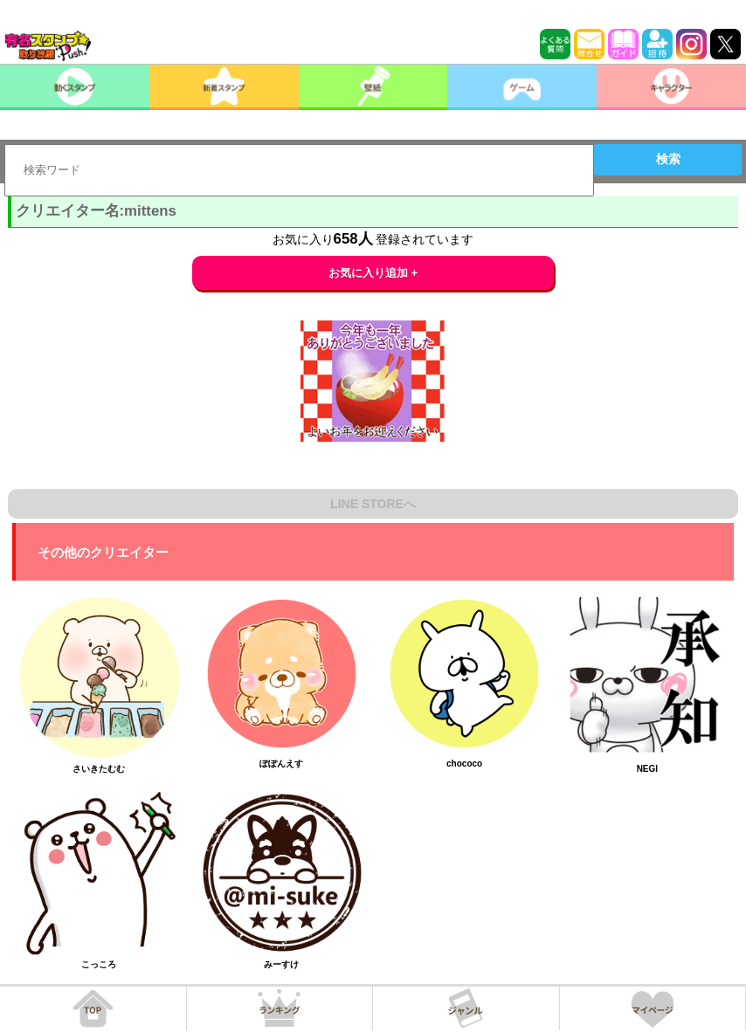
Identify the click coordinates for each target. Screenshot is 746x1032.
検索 (668, 159)
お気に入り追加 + (373, 272)
